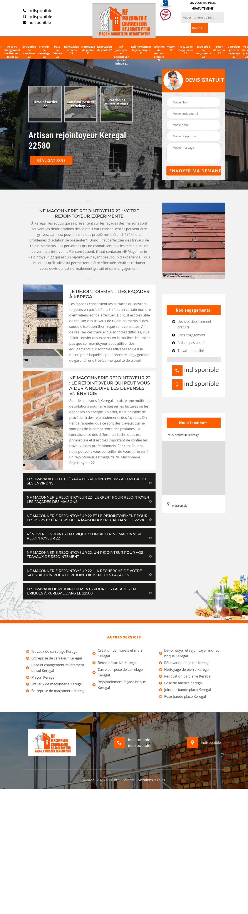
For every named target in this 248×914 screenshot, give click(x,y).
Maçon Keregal (40, 677)
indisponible (37, 10)
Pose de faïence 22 (57, 51)
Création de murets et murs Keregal (117, 653)
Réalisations (51, 160)
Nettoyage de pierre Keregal (184, 669)
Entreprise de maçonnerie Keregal (56, 690)
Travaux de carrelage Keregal (52, 651)
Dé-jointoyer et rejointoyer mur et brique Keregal (189, 653)
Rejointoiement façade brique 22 (141, 50)
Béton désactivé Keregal (114, 662)
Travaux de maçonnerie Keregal (54, 684)
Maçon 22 (171, 48)
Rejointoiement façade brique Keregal (119, 684)
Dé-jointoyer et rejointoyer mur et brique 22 (121, 55)
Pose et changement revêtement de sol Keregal (55, 668)
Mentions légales (151, 779)
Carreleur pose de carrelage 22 (234, 51)
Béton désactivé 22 (219, 50)
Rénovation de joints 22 (104, 48)
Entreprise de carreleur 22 (29, 51)
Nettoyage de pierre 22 (88, 50)
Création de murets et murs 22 (159, 53)
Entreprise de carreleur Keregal (54, 658)
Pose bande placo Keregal (182, 696)
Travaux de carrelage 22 (44, 51)
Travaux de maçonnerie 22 (185, 50)
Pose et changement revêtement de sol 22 (12, 51)
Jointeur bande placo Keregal (185, 689)
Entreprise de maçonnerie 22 (203, 51)
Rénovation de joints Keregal (184, 662)
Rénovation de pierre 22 (71, 50)
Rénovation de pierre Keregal (185, 676)
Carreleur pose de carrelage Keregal (117, 672)
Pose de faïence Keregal (181, 683)
